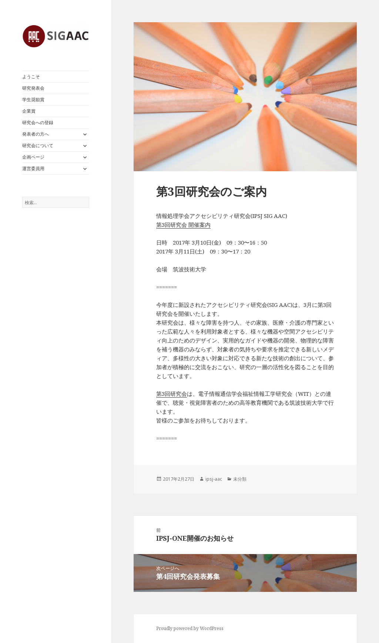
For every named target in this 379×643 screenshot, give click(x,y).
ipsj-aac (213, 479)
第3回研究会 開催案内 (183, 224)
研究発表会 (33, 88)
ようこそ (31, 76)
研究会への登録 (37, 122)
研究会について (37, 145)
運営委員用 (33, 168)
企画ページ (33, 157)
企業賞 (29, 111)
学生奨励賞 (33, 99)
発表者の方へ (35, 134)
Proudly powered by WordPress (190, 628)
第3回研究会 (171, 393)
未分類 (239, 479)
